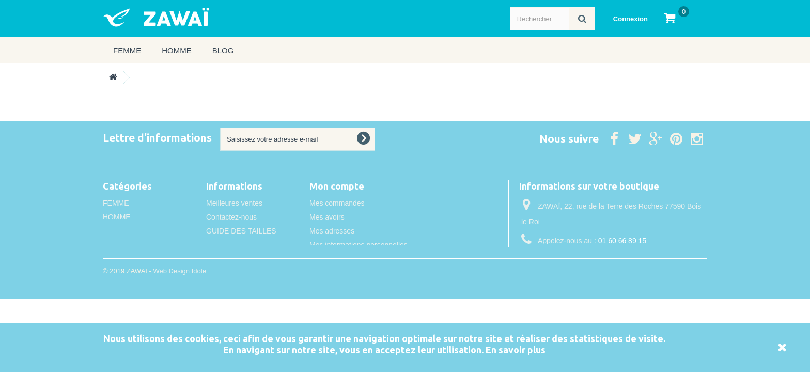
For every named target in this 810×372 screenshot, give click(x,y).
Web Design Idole (179, 299)
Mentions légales (233, 245)
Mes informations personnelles (358, 245)
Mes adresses (331, 231)
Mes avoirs (327, 217)
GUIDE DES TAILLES (241, 231)
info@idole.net (587, 260)
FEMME (127, 50)
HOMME (177, 50)
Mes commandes (337, 203)
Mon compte (336, 186)
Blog (223, 50)
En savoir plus (516, 350)
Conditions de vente (238, 259)
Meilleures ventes (234, 203)
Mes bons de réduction (346, 259)
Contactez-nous (231, 217)
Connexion (630, 19)
